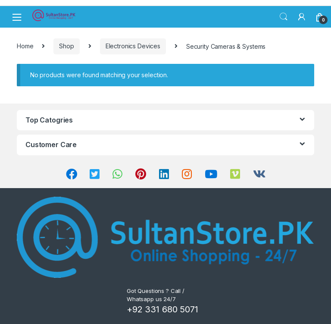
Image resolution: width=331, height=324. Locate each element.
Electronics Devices (133, 46)
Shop (66, 46)
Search (283, 17)
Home (25, 46)
